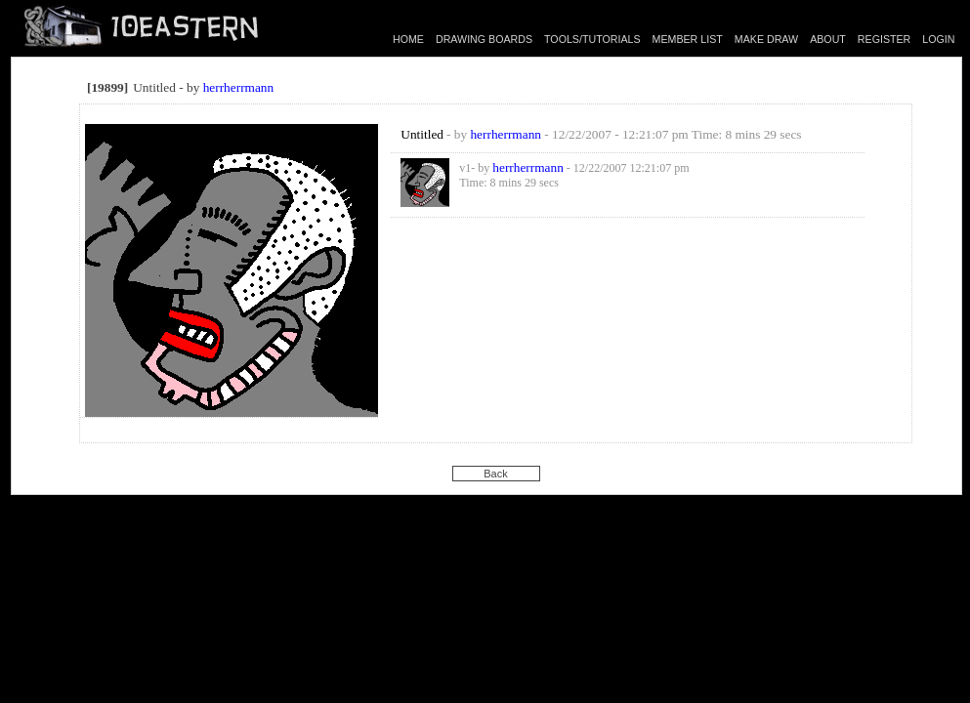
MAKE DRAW (766, 39)
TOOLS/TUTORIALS (592, 39)
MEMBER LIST (688, 39)
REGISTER (884, 39)
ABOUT (828, 39)
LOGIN (938, 39)
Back (495, 473)
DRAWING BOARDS (484, 39)
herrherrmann (238, 87)
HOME (408, 39)
